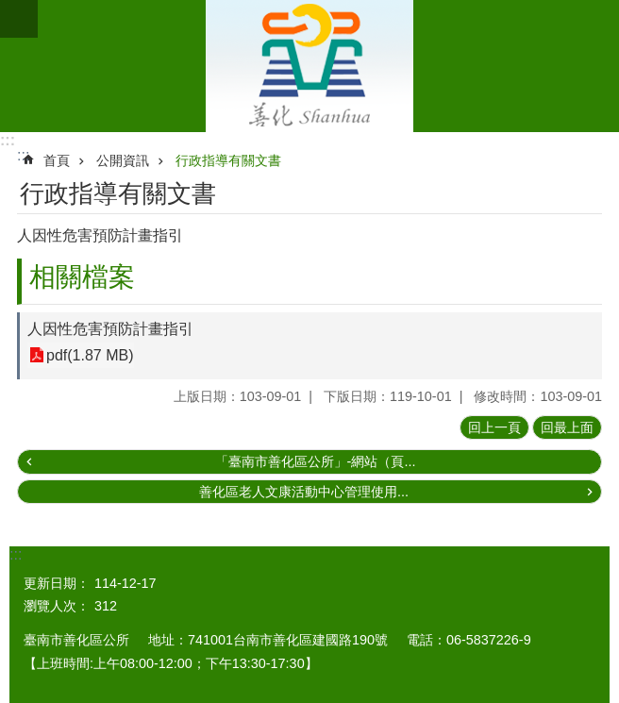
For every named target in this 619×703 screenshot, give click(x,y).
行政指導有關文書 (228, 160)
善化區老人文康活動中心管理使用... (304, 491)
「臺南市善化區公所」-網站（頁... (315, 461)
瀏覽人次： (57, 605)
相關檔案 (82, 277)
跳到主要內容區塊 (9, 9)
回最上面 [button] (567, 427)
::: (7, 140)
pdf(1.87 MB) (89, 355)
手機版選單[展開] (19, 19)
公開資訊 (122, 160)
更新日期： (57, 583)
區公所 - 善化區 (309, 66)
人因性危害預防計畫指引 (110, 329)
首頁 (56, 160)
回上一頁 (494, 427)
